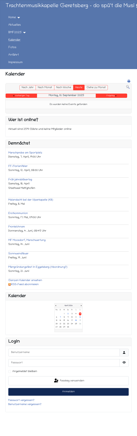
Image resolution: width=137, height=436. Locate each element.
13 (56, 320)
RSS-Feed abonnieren (23, 284)
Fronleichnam (16, 226)
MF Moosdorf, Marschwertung (26, 240)
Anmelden (68, 391)
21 (60, 324)
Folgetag (111, 96)
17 (71, 320)
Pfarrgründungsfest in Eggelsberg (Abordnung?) (37, 267)
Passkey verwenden (68, 380)
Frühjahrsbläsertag (20, 179)
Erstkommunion (18, 213)
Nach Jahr (28, 87)
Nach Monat (45, 87)
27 (57, 327)
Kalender (14, 40)
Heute (79, 87)
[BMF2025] (24, 32)
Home (12, 17)
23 (68, 324)
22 (64, 324)
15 (64, 320)
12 (80, 317)
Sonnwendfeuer (18, 253)
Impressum (15, 62)
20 (57, 324)
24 (72, 324)
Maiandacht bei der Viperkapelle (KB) (30, 200)
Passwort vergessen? (21, 400)
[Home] (18, 17)
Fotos (12, 47)
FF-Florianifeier (18, 166)
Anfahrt (13, 55)
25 (76, 324)
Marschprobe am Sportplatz (25, 152)
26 (80, 324)
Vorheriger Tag (22, 96)
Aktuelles (14, 25)
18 (76, 320)
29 (64, 327)
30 (68, 327)
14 (60, 320)
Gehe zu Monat (96, 87)
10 (71, 317)
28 (60, 327)
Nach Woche (63, 87)
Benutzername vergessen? (24, 404)
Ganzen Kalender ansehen (25, 280)
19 (80, 320)
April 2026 (69, 306)
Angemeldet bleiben (24, 371)
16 (68, 320)
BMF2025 (15, 32)
